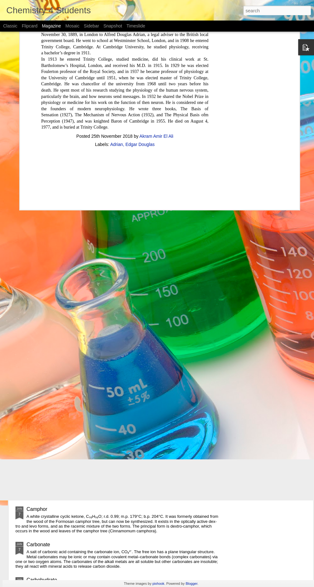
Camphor (37, 509)
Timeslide (136, 25)
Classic (10, 25)
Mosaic (72, 25)
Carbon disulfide (45, 469)
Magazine (51, 25)
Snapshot (113, 25)
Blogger (191, 583)
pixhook (158, 583)
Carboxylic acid (44, 405)
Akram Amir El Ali (156, 78)
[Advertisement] (125, 127)
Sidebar (91, 25)
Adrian (116, 86)
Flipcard (30, 25)
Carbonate (38, 544)
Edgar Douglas (140, 86)
